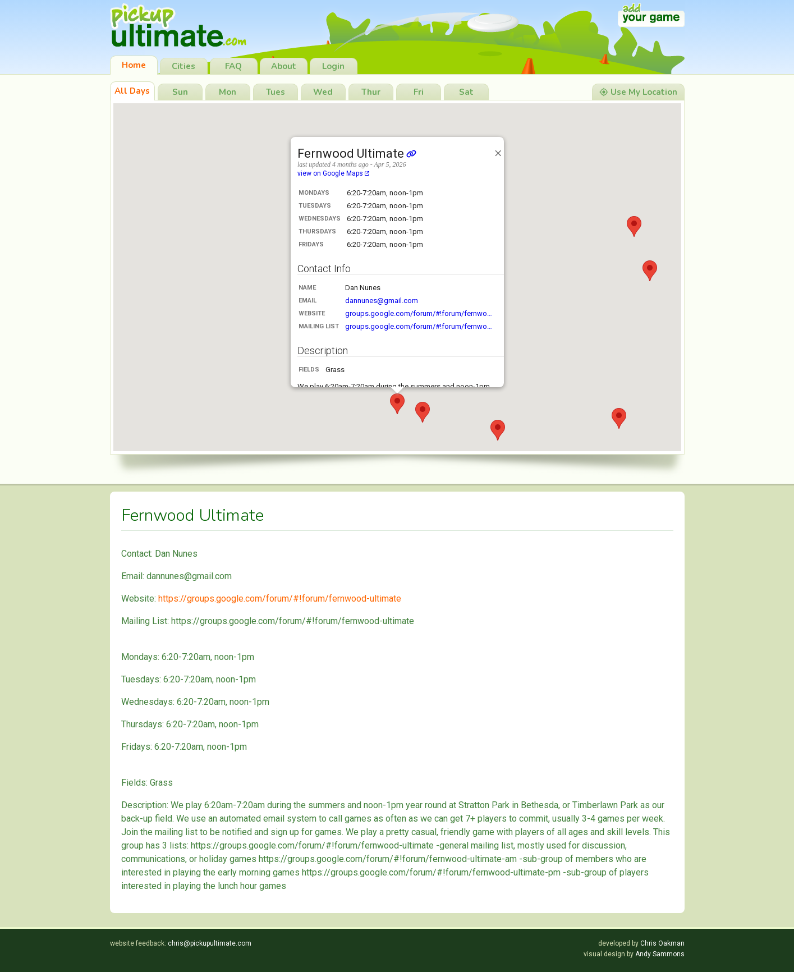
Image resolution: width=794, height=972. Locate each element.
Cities (183, 66)
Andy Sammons (660, 954)
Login (333, 66)
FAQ (233, 66)
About (283, 66)
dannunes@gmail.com (381, 300)
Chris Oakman (662, 943)
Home (134, 65)
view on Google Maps (333, 173)
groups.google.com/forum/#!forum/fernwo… (418, 313)
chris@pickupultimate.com (209, 943)
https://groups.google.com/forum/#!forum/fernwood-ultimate (279, 598)
